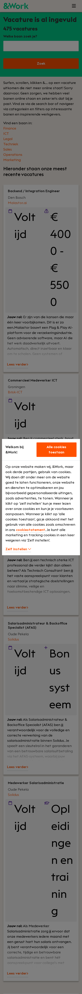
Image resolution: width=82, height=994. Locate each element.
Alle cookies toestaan (56, 449)
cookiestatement (30, 530)
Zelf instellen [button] (18, 549)
